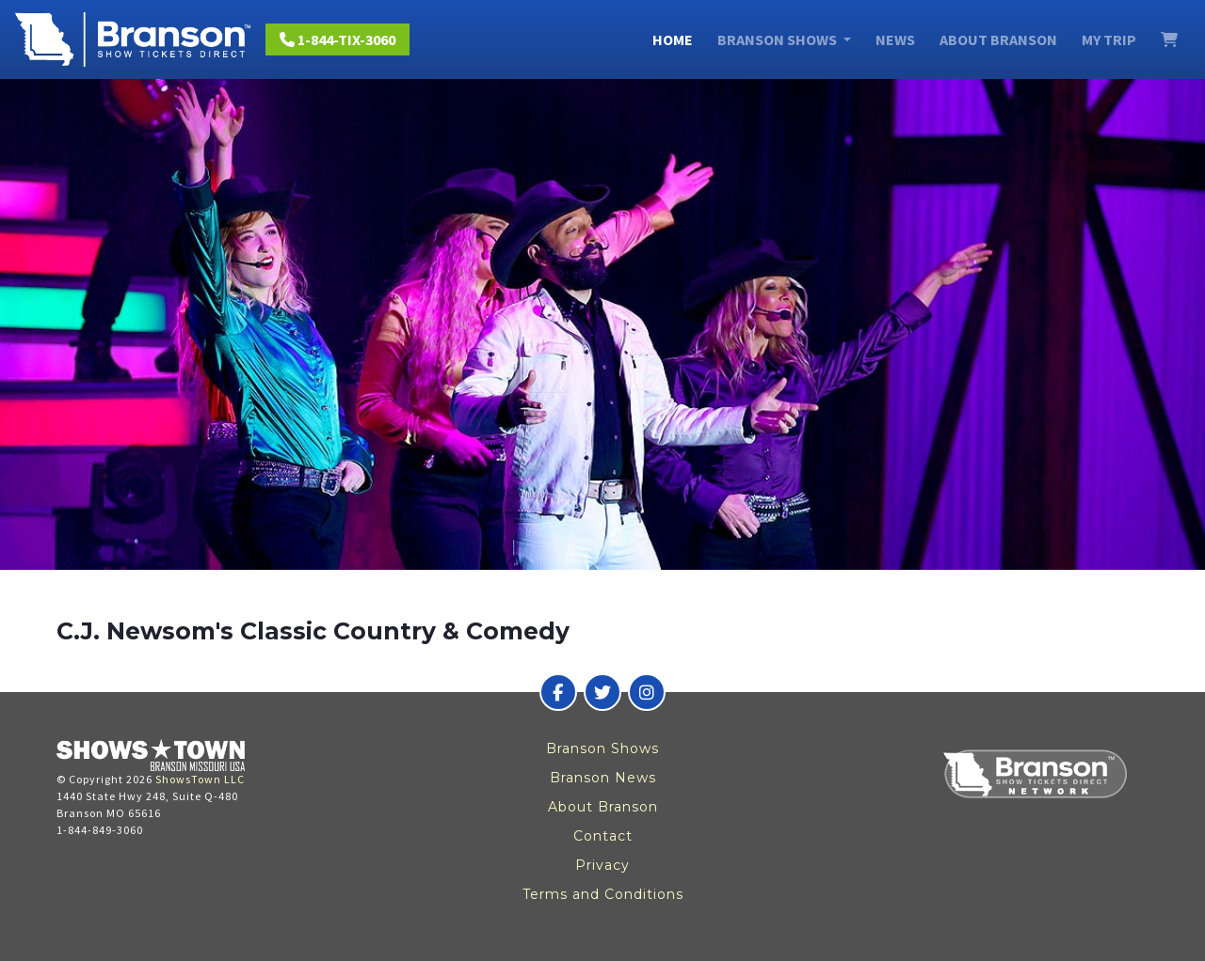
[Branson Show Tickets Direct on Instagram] (647, 692)
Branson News (603, 777)
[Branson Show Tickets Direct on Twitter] (602, 692)
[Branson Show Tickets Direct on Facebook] (558, 692)
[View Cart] (1169, 39)
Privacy (602, 865)
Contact (603, 835)
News (895, 39)
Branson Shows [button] (778, 39)
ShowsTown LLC (200, 779)
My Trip (1109, 39)
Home (672, 39)
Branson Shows (602, 748)
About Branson (998, 39)
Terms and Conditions (602, 894)
